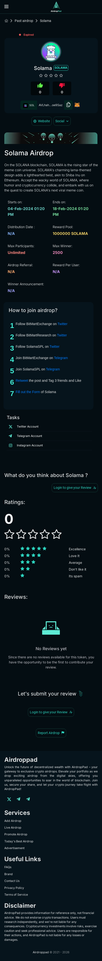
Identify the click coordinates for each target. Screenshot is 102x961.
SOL (29, 105)
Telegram (61, 358)
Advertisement (14, 848)
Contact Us (11, 881)
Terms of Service (16, 894)
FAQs (7, 867)
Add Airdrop (12, 821)
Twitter (62, 324)
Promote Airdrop (15, 834)
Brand (8, 874)
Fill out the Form (28, 392)
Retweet (22, 380)
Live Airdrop (12, 827)
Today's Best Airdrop (18, 841)
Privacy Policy (14, 888)
